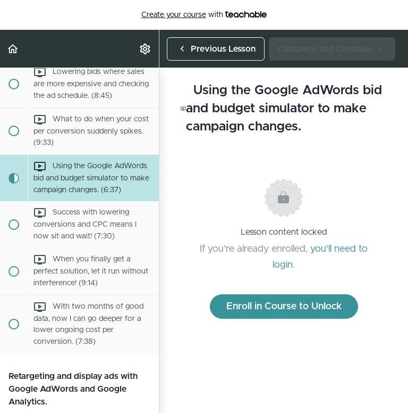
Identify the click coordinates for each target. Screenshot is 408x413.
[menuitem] (145, 49)
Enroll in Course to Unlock (284, 306)
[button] (13, 49)
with (204, 15)
